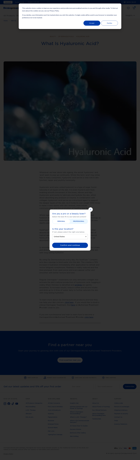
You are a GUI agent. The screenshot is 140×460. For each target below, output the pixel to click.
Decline (109, 23)
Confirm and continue (70, 245)
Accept (91, 23)
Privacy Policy (54, 11)
